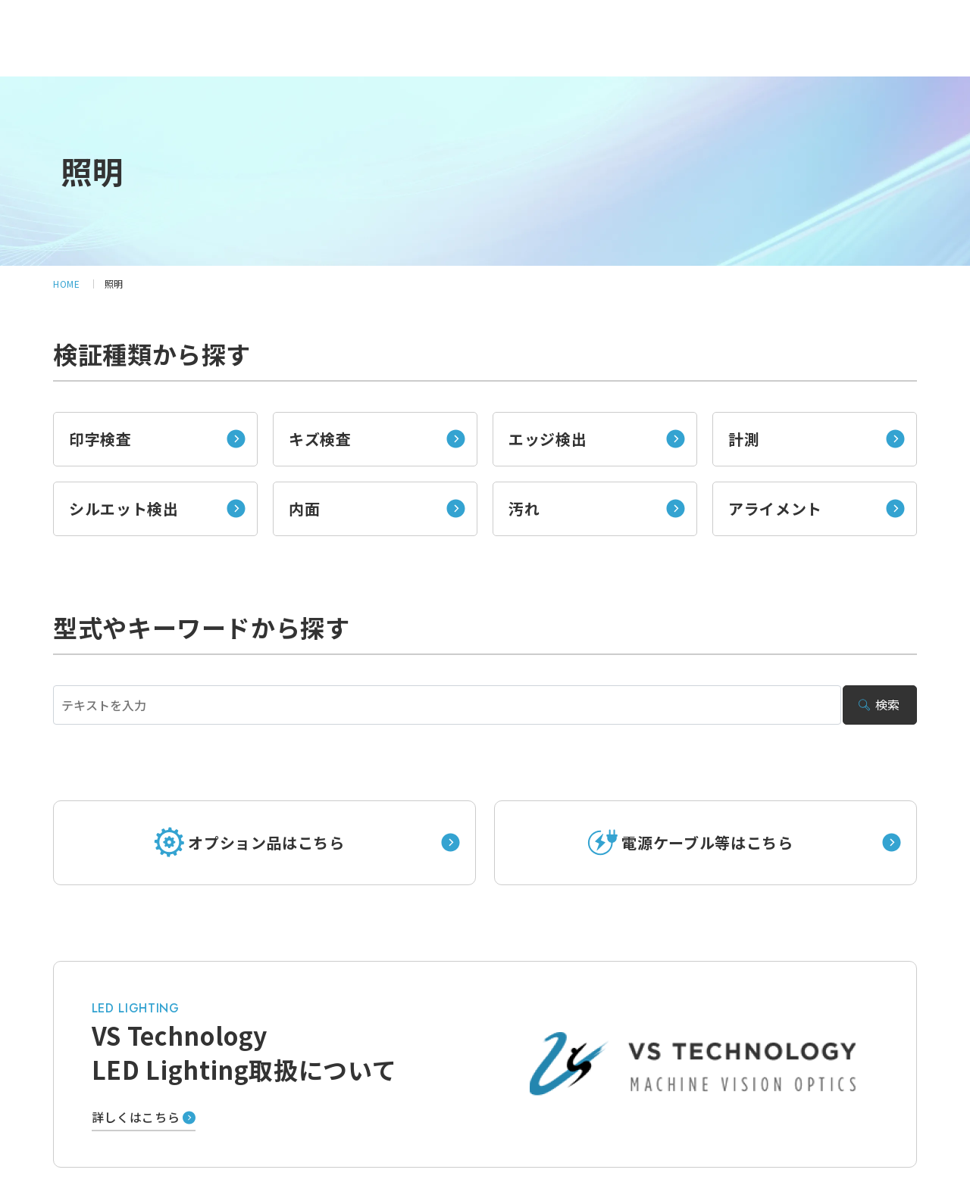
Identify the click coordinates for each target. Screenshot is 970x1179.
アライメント (775, 508)
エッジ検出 (547, 439)
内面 (304, 508)
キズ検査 (320, 439)
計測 (743, 439)
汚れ (524, 508)
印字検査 (100, 439)
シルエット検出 (123, 508)
